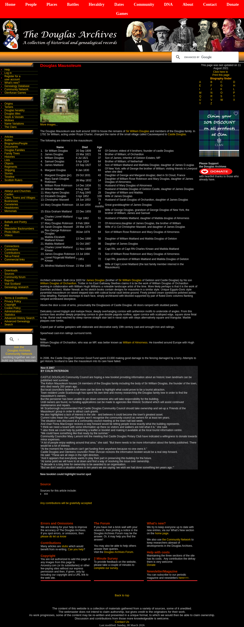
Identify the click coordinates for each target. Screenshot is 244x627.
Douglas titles (12, 113)
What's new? (12, 82)
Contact (210, 4)
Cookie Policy (12, 308)
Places (51, 4)
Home (10, 4)
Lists (7, 160)
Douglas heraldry (14, 110)
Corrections (11, 249)
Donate (232, 4)
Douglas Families (14, 150)
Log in (8, 73)
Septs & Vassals (14, 117)
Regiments (10, 166)
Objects (9, 163)
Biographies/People (16, 143)
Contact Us (122, 621)
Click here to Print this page (221, 73)
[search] (204, 57)
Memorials (10, 211)
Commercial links (14, 259)
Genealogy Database (17, 86)
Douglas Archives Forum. (119, 552)
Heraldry (96, 4)
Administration (12, 311)
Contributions (12, 252)
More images (48, 124)
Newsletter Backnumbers (19, 228)
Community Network (16, 89)
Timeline (9, 176)
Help (7, 69)
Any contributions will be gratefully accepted (66, 503)
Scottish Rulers (13, 180)
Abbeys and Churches (17, 191)
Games (122, 13)
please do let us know (53, 536)
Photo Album (12, 232)
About (188, 4)
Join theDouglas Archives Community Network (19, 350)
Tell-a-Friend (11, 256)
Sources (9, 273)
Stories (8, 173)
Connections (11, 246)
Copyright (10, 304)
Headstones (11, 207)
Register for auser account (12, 78)
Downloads (11, 270)
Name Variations (14, 123)
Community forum (15, 277)
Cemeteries (11, 204)
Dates (119, 4)
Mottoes (9, 120)
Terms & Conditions (16, 298)
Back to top (122, 595)
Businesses (11, 201)
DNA (168, 4)
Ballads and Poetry (15, 222)
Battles (73, 4)
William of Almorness (135, 342)
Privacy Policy (12, 301)
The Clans (10, 127)
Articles (8, 136)
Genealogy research (16, 287)
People (31, 4)
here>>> (183, 577)
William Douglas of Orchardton (58, 283)
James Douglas (95, 280)
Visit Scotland (12, 283)
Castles (8, 194)
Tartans (8, 107)
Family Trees (12, 153)
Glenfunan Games (15, 92)
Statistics (9, 314)
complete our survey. (106, 568)
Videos (8, 235)
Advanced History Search (19, 318)
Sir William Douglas (137, 131)
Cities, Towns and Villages (19, 197)
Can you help (76, 549)
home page (161, 533)
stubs (65, 546)
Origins (8, 103)
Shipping (9, 170)
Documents (11, 146)
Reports (9, 280)
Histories (9, 156)
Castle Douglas (177, 134)
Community (144, 4)
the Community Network (176, 539)
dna (6, 225)
